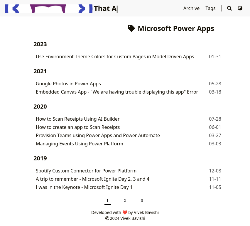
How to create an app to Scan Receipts (78, 127)
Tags (211, 8)
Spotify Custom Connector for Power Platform (86, 170)
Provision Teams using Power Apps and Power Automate (98, 135)
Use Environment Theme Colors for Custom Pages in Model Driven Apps (115, 56)
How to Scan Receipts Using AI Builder (78, 119)
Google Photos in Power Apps (68, 83)
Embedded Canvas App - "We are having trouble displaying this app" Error (117, 92)
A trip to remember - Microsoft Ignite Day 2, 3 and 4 (92, 179)
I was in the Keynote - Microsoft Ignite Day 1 (84, 187)
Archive (192, 8)
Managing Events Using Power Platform (79, 143)
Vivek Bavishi (132, 218)
